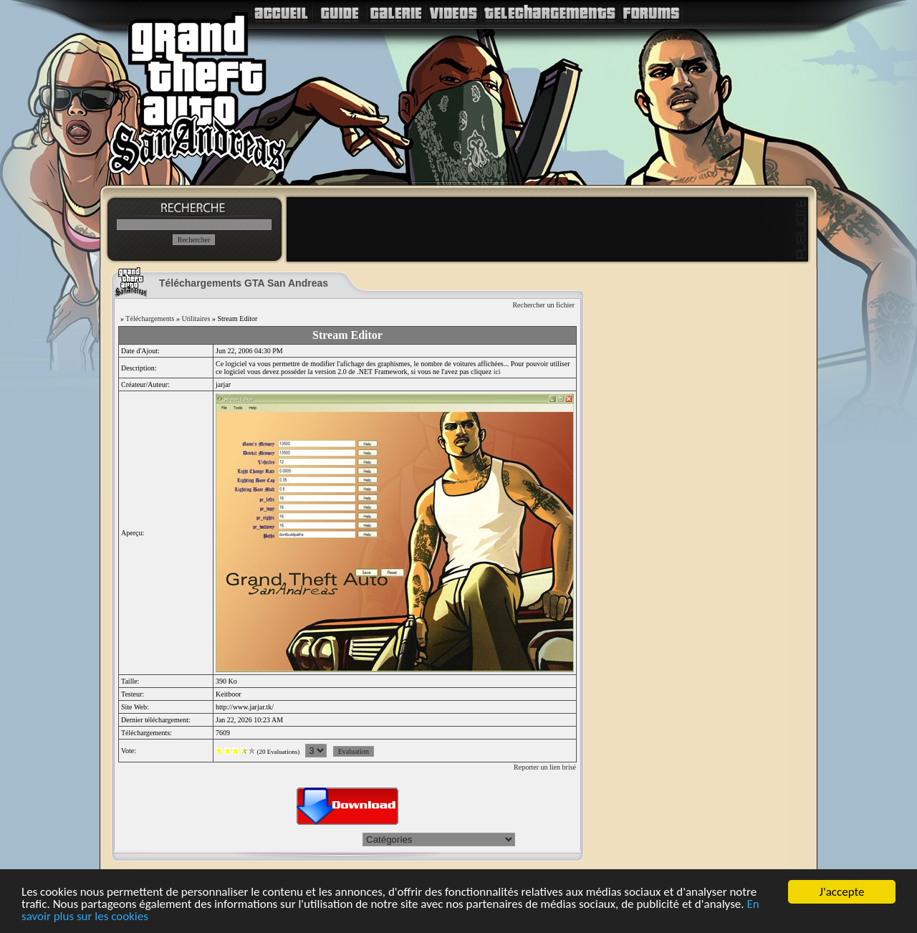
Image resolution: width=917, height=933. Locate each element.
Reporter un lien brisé (545, 767)
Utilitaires (195, 318)
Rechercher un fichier (543, 305)
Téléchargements (149, 318)
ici (497, 371)
